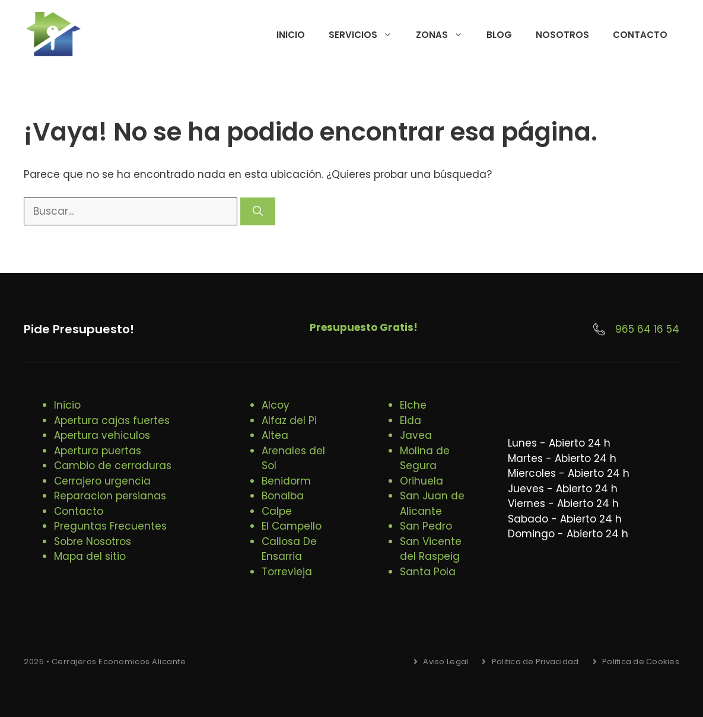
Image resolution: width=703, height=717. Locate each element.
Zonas (445, 35)
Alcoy (276, 405)
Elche (413, 405)
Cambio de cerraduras (112, 465)
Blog (499, 34)
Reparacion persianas (110, 496)
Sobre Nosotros (92, 541)
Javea (416, 435)
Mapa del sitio (90, 556)
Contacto (640, 34)
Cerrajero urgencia (102, 481)
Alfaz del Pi (289, 420)
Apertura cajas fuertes (112, 420)
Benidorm (286, 481)
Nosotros (562, 34)
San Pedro (426, 526)
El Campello (292, 526)
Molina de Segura (425, 458)
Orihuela (421, 481)
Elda (410, 420)
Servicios (366, 35)
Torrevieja (287, 572)
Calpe (277, 511)
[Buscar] (257, 211)
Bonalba (283, 496)
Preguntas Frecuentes (110, 526)
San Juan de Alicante (432, 503)
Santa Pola (428, 572)
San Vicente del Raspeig (431, 549)
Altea (275, 435)
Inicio (290, 34)
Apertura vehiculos (102, 435)
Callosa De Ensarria (289, 549)
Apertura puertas (97, 451)
